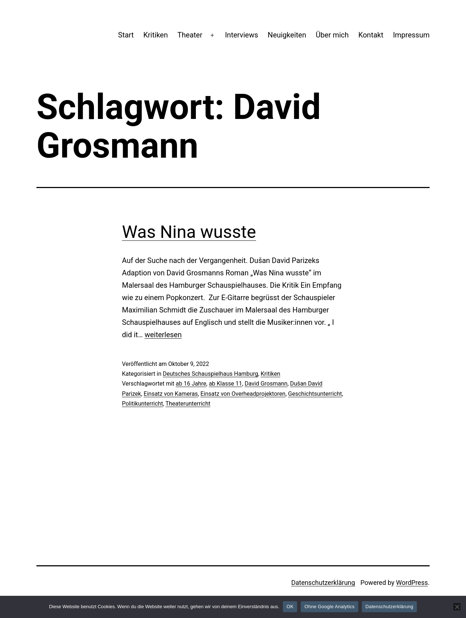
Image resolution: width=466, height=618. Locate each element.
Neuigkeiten (287, 35)
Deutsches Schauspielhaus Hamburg (210, 373)
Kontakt (370, 35)
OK (290, 606)
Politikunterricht (142, 403)
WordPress (412, 582)
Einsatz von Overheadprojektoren (243, 393)
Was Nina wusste (189, 232)
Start (126, 35)
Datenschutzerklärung (323, 582)
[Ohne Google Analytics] (457, 606)
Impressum (411, 35)
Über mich (332, 35)
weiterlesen (163, 334)
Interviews (241, 35)
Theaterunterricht (187, 403)
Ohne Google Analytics (329, 606)
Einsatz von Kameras (171, 393)
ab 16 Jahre (191, 383)
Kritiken (155, 35)
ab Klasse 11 (225, 383)
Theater (189, 35)
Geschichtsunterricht (315, 393)
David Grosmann (266, 383)
